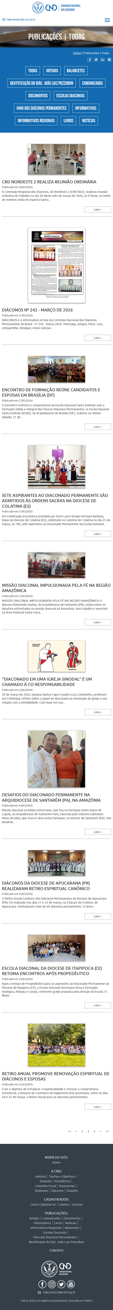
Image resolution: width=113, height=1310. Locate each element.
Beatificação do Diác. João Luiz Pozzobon (41, 83)
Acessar (77, 1204)
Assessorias (67, 1186)
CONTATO (56, 1250)
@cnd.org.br (21, 19)
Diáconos (57, 1190)
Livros (69, 124)
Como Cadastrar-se (43, 1204)
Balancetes (77, 70)
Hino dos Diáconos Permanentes (41, 110)
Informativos (87, 110)
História (40, 1176)
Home (77, 53)
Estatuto (45, 1181)
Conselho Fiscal (45, 1186)
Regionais (41, 1190)
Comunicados (94, 83)
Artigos (52, 70)
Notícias (90, 124)
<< (69, 1135)
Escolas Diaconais (71, 97)
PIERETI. (88, 1300)
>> (107, 1135)
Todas (31, 70)
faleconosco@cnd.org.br (59, 1292)
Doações (72, 1190)
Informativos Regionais (35, 124)
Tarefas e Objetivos (62, 1176)
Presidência (62, 1181)
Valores (64, 1204)
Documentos (37, 97)
